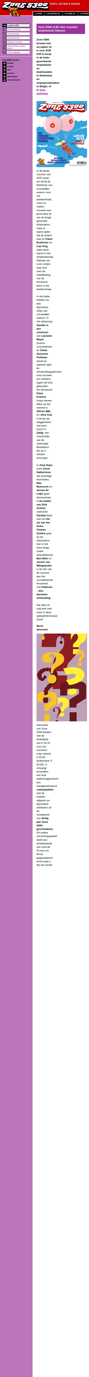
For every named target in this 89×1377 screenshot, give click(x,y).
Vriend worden (14, 38)
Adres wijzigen (14, 52)
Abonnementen (13, 80)
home (39, 14)
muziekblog (54, 14)
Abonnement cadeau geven (16, 47)
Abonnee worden (15, 42)
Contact (10, 73)
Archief (10, 66)
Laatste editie (13, 25)
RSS (9, 70)
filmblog (71, 14)
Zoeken (10, 63)
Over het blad (13, 34)
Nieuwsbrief (12, 77)
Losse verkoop (14, 30)
